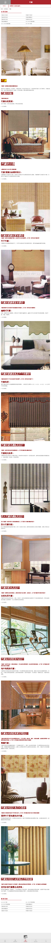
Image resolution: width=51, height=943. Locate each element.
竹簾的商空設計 (4, 17)
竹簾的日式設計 (4, 15)
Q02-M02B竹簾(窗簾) (30, 21)
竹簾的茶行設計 (4, 19)
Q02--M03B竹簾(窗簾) (5, 23)
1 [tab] (25, 26)
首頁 (2, 9)
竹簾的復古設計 (29, 19)
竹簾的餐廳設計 (29, 17)
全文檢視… (4, 106)
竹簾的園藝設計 (4, 21)
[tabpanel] (25, 19)
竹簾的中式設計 (29, 15)
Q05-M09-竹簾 (29, 23)
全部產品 (6, 9)
